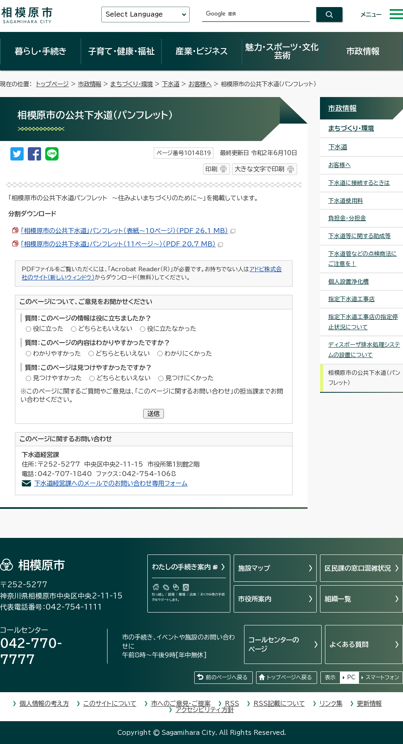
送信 (153, 414)
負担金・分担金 (347, 218)
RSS (232, 703)
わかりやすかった (57, 353)
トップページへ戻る (289, 677)
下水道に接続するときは (359, 183)
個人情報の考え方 (44, 703)
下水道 (170, 84)
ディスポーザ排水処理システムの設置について (364, 350)
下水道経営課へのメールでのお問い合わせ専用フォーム (111, 483)
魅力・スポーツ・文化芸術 (282, 51)
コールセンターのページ (274, 644)
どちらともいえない (105, 329)
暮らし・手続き (41, 51)
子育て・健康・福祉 (121, 51)
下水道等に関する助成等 (359, 236)
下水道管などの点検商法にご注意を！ (362, 259)
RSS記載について (279, 703)
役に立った (48, 329)
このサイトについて (110, 703)
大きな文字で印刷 (259, 169)
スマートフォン (382, 677)
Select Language (134, 14)
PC (351, 677)
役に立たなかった (171, 329)
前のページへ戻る (226, 677)
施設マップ (254, 568)
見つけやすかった (57, 378)
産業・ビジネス (202, 51)
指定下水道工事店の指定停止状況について (363, 322)
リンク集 (331, 703)
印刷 (211, 169)
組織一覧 (338, 599)
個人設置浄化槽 (348, 281)
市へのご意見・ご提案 (180, 703)
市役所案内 (254, 599)
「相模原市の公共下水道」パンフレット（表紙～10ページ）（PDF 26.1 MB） (128, 231)
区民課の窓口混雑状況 (358, 568)
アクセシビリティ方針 (205, 710)
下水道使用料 (345, 201)
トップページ (52, 84)
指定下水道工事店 (351, 299)
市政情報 (362, 51)
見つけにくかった (189, 378)
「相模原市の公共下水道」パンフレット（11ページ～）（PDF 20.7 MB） (122, 244)
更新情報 (369, 703)
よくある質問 (349, 644)
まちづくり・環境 (131, 84)
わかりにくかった (188, 353)
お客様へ (200, 84)
